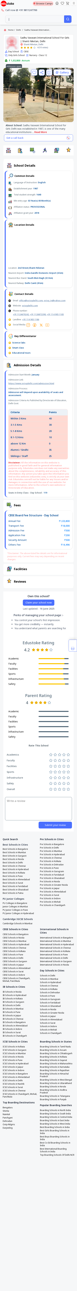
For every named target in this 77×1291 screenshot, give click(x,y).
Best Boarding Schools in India (55, 1127)
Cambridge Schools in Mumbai (17, 923)
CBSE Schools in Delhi (13, 958)
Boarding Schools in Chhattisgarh (56, 1053)
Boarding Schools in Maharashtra (56, 1063)
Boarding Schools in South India (55, 1113)
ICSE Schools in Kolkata (14, 1046)
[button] (8, 150)
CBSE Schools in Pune (13, 954)
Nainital (6, 1114)
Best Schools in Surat (13, 883)
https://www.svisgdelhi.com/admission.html (31, 383)
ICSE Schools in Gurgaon (14, 1050)
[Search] (67, 19)
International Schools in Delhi (54, 958)
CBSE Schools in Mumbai (14, 941)
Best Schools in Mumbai (14, 852)
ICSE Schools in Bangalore (15, 1073)
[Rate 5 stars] (34, 47)
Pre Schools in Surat (49, 895)
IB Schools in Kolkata (13, 998)
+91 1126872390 (38, 314)
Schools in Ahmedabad (51, 1019)
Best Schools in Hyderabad (16, 869)
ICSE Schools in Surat (13, 1087)
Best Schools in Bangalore (15, 849)
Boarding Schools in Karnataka (54, 1067)
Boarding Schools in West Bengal (56, 1080)
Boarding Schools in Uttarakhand (56, 1083)
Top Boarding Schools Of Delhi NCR (57, 1155)
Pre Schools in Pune (49, 868)
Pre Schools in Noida (50, 881)
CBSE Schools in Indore (14, 975)
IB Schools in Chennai (13, 1019)
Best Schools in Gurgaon (15, 856)
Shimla (6, 1111)
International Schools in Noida (54, 964)
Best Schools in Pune (13, 876)
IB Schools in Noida (12, 992)
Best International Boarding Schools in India (53, 1150)
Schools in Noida (48, 1009)
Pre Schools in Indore (50, 898)
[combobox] (35, 19)
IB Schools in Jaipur (12, 1015)
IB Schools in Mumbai (13, 1008)
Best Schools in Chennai (14, 866)
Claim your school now (38, 602)
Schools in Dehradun (50, 992)
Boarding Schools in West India (55, 1123)
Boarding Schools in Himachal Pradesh (54, 1075)
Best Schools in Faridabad (15, 886)
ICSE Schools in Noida (13, 1057)
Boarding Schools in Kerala (53, 1086)
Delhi (18, 30)
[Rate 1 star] (21, 47)
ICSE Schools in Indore (13, 1070)
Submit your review (55, 825)
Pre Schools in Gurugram (52, 871)
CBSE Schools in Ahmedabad (16, 968)
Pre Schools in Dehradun (52, 864)
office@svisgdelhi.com (31, 300)
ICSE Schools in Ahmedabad (16, 1077)
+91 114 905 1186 (30, 319)
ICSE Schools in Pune (12, 1060)
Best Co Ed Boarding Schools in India (55, 1144)
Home (11, 30)
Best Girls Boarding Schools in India (54, 1132)
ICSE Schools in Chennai (14, 1090)
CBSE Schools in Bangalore (16, 934)
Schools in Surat (47, 1023)
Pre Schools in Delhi (49, 847)
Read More (40, 132)
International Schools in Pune (54, 954)
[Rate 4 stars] (31, 47)
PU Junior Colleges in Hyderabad (18, 913)
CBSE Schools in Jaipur (13, 964)
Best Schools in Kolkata (14, 872)
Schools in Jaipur (48, 1016)
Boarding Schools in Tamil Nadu (55, 1046)
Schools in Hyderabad (50, 982)
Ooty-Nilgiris (9, 1124)
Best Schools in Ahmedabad (16, 879)
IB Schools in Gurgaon (13, 1002)
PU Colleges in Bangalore (15, 903)
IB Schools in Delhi (11, 1005)
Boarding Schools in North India (55, 1110)
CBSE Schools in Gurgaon (15, 961)
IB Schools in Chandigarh (15, 1036)
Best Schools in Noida (13, 859)
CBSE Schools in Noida (13, 937)
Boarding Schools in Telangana (55, 1096)
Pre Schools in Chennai (51, 858)
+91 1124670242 (21, 314)
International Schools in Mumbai (55, 941)
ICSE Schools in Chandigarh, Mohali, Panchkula (20, 1095)
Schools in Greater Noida (52, 1013)
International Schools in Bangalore (56, 937)
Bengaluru (8, 1107)
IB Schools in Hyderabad (14, 995)
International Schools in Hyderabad (57, 944)
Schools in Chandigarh (51, 1033)
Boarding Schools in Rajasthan (54, 1070)
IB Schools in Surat (12, 1032)
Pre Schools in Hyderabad (52, 854)
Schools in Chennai (49, 985)
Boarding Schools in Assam (53, 1050)
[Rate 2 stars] (24, 47)
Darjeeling (8, 1128)
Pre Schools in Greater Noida (54, 885)
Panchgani (8, 1117)
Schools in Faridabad (50, 1002)
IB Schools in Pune (11, 1012)
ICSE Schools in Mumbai (14, 1053)
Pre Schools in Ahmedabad (53, 891)
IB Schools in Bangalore (14, 1022)
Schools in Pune (47, 996)
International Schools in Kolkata (55, 951)
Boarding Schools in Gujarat (53, 1060)
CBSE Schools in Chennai (14, 948)
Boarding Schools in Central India (56, 1117)
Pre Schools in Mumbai (51, 851)
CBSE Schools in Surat (13, 971)
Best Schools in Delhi (13, 862)
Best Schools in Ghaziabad (15, 889)
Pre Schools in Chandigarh (52, 905)
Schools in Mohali (48, 1029)
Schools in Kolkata (48, 989)
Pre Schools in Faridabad (52, 874)
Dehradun (7, 1121)
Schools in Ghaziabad (50, 1006)
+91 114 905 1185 (55, 314)
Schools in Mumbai (49, 979)
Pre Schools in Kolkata (50, 861)
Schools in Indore (48, 1026)
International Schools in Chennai (55, 948)
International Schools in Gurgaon (56, 961)
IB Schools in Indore (12, 1029)
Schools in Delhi (47, 975)
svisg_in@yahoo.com (54, 300)
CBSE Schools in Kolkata (14, 951)
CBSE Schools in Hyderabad (16, 944)
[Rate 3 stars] (28, 47)
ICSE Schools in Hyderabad (16, 1063)
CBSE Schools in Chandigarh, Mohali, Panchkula (16, 979)
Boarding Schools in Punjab (53, 1099)
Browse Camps (43, 3)
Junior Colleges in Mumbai (15, 906)
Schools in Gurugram (50, 999)
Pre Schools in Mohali (50, 902)
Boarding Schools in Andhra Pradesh (53, 1091)
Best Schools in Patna (13, 893)
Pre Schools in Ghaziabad (52, 878)
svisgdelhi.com (30, 305)
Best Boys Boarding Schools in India (55, 1138)
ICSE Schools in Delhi (13, 1080)
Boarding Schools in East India (54, 1120)
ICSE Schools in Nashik (13, 1084)
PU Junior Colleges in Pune (15, 910)
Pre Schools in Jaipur (50, 888)
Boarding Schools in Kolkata (53, 1057)
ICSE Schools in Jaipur (13, 1067)
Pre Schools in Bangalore (52, 844)
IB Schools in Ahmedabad (15, 1025)
